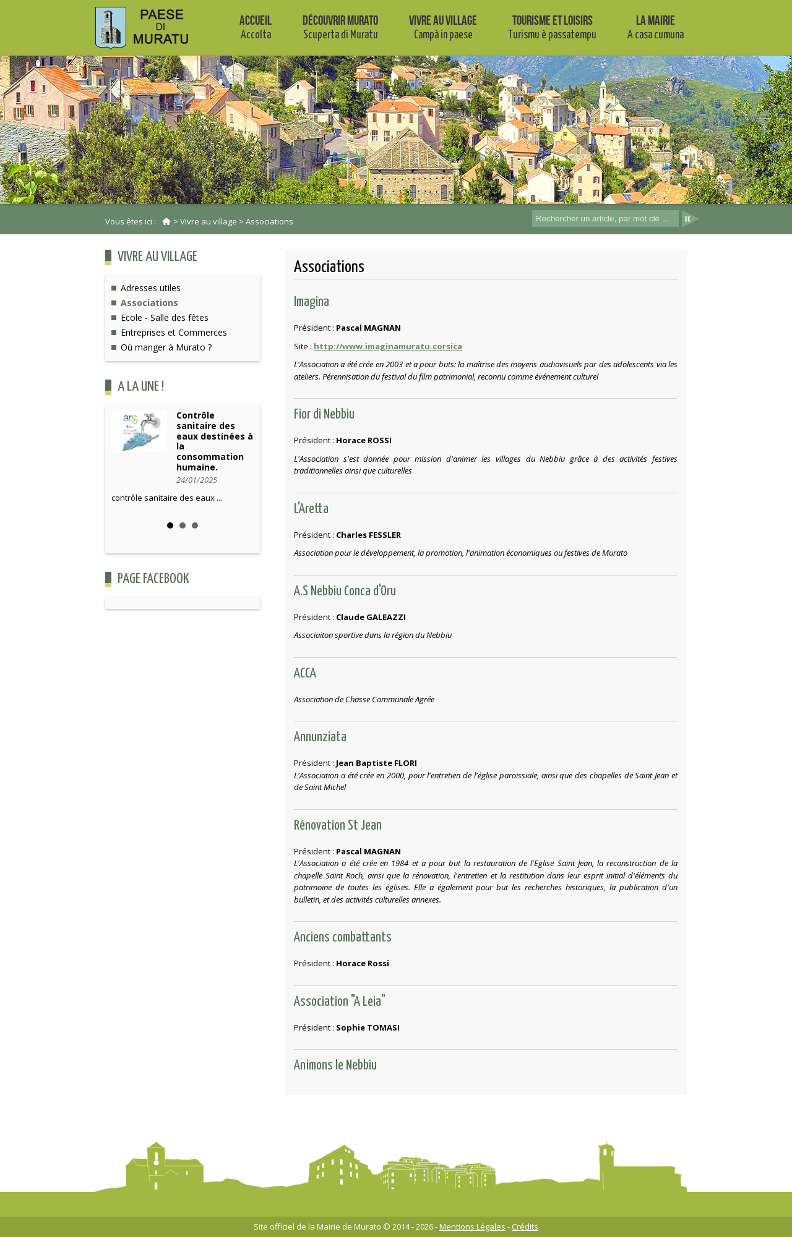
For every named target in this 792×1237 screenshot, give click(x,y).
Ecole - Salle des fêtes (165, 317)
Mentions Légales (472, 1226)
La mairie (655, 27)
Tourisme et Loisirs (552, 27)
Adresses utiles (151, 288)
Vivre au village (443, 27)
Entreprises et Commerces (174, 332)
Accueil (255, 27)
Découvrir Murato (340, 27)
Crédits (525, 1226)
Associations (269, 221)
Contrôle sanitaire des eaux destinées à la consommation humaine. (214, 441)
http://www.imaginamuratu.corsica (388, 346)
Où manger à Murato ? (166, 347)
